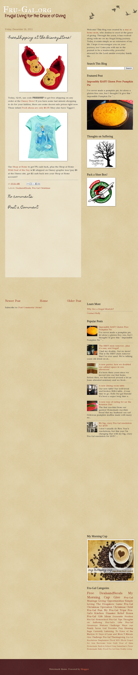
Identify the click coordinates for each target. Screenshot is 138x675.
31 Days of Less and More (109, 634)
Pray (120, 628)
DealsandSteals (23, 188)
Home (44, 301)
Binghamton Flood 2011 (109, 640)
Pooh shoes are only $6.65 (35, 107)
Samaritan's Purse (125, 646)
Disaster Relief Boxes (119, 613)
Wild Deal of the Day (19, 170)
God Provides (109, 628)
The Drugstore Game (109, 604)
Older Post (74, 301)
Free (90, 593)
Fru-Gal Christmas (41, 188)
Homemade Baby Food (97, 649)
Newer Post (12, 301)
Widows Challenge (110, 625)
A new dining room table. (112, 385)
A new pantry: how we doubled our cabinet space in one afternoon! (115, 367)
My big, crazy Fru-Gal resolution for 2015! (115, 424)
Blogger (85, 669)
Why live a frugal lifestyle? (100, 309)
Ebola (123, 640)
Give (117, 597)
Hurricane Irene (104, 643)
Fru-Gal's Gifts (113, 622)
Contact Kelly (93, 313)
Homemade (92, 646)
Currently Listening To (105, 631)
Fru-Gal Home (114, 649)
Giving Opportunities (111, 600)
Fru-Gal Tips (115, 619)
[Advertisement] (57, 288)
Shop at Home (20, 166)
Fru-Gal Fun (94, 610)
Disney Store (27, 101)
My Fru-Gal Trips (115, 610)
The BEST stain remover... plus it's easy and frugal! (114, 347)
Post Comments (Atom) (30, 307)
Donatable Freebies (123, 616)
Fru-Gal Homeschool (97, 619)
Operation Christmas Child (116, 607)
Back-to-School (104, 646)
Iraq (114, 646)
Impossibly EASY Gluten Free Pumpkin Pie (114, 328)
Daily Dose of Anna (123, 643)
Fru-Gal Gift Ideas (99, 616)
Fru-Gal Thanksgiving (114, 637)
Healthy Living (126, 649)
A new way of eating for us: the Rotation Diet (115, 403)
